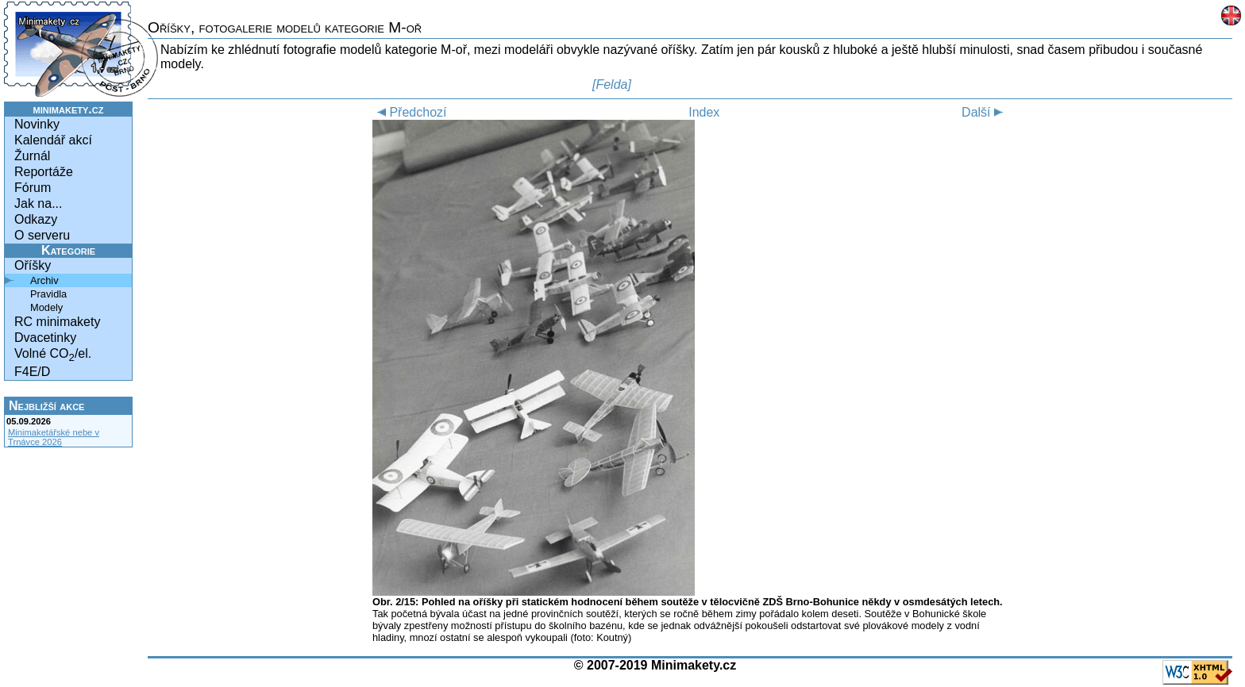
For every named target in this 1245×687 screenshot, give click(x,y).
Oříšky (32, 265)
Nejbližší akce (46, 406)
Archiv (44, 280)
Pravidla (48, 294)
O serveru (42, 235)
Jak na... (38, 203)
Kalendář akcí (53, 140)
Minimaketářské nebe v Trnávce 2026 (53, 437)
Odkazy (35, 219)
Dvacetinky (45, 337)
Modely (46, 307)
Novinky (37, 124)
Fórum (32, 187)
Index (703, 112)
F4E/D (32, 371)
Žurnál (32, 156)
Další (985, 112)
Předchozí (409, 112)
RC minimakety (57, 321)
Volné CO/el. (52, 355)
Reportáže (43, 171)
